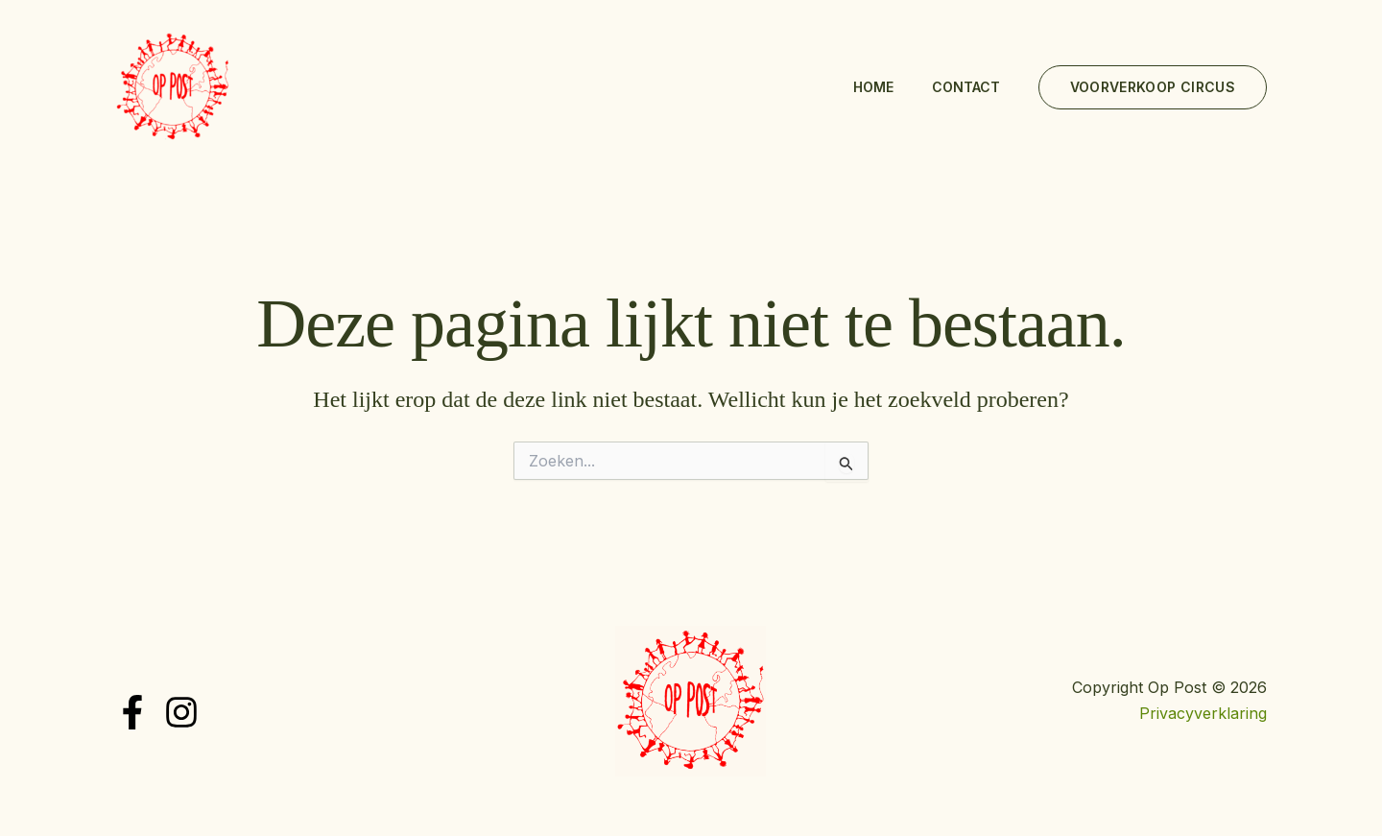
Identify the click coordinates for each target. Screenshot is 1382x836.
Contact (966, 87)
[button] (1152, 87)
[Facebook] (132, 712)
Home (873, 87)
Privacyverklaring (1203, 713)
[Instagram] (181, 712)
